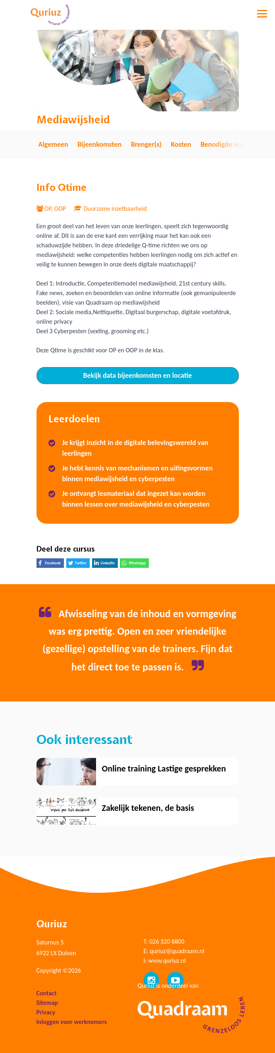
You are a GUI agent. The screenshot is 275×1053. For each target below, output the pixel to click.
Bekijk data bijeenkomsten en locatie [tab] (137, 375)
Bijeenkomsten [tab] (99, 144)
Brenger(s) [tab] (146, 144)
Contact (47, 993)
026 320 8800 (166, 941)
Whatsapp (135, 564)
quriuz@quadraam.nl (177, 951)
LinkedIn (106, 564)
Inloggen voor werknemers (72, 1022)
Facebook (51, 564)
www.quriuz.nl (166, 960)
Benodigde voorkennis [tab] (233, 144)
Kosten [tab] (181, 144)
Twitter (79, 564)
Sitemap (47, 1002)
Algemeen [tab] (53, 144)
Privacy (46, 1012)
